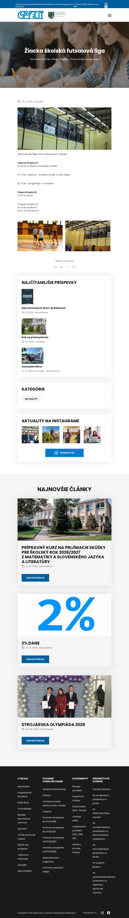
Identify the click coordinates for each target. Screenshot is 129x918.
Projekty (47, 811)
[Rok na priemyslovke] (34, 327)
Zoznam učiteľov (102, 789)
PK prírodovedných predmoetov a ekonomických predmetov (101, 831)
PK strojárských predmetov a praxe (101, 799)
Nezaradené (41, 312)
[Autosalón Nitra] (32, 356)
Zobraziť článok (35, 577)
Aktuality (64, 59)
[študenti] (30, 434)
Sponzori (22, 828)
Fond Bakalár (25, 808)
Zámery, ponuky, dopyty (76, 848)
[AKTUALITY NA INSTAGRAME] (50, 434)
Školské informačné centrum (24, 818)
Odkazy (47, 795)
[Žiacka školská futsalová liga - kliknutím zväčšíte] (40, 235)
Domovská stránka (40, 59)
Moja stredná (25, 871)
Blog (55, 59)
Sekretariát (24, 786)
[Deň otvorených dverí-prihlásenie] (27, 298)
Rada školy (23, 802)
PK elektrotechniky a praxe (101, 813)
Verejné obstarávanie (54, 789)
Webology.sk (70, 913)
